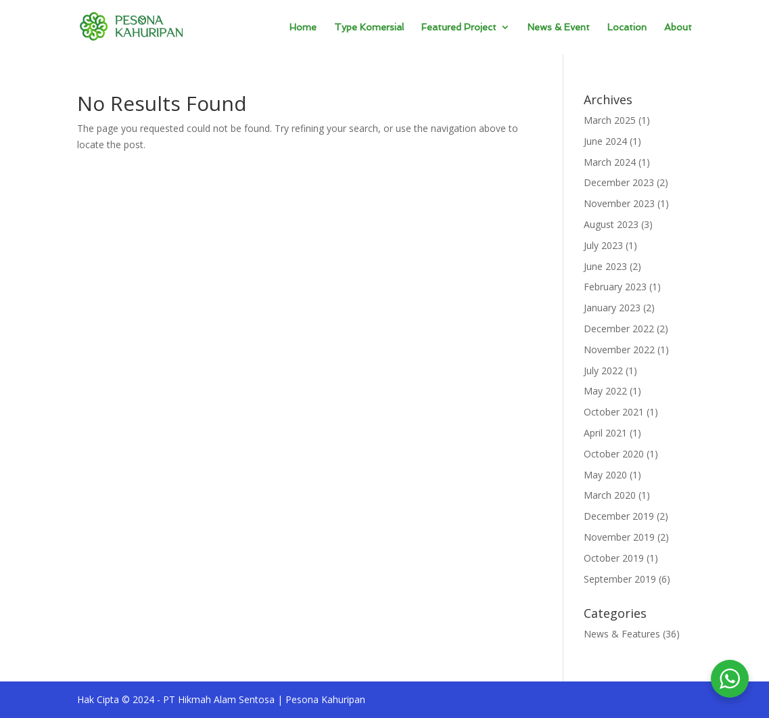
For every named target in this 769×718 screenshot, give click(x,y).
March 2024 (610, 162)
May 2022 (605, 390)
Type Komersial (369, 27)
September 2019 (620, 579)
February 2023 (615, 286)
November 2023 (619, 203)
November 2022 (619, 349)
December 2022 (619, 328)
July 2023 (603, 245)
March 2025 (610, 120)
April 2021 (605, 432)
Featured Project (458, 27)
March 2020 (610, 495)
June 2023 (605, 266)
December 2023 (619, 182)
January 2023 (612, 307)
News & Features (622, 633)
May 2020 (605, 474)
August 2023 (611, 224)
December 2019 (619, 516)
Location (627, 27)
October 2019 (614, 558)
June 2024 (605, 141)
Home (303, 27)
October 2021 (614, 411)
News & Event (559, 27)
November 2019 (619, 537)
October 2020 (614, 453)
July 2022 (603, 370)
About (678, 27)
